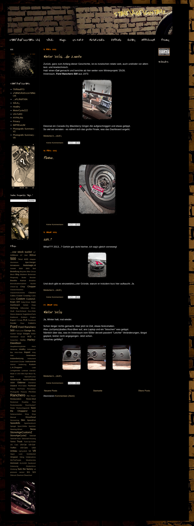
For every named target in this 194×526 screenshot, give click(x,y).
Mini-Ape (24, 374)
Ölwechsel (28, 475)
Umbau (13, 451)
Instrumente (30, 361)
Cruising (26, 296)
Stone (33, 429)
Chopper (31, 286)
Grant (23, 337)
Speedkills (15, 423)
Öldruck (13, 475)
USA (34, 448)
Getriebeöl (14, 337)
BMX (28, 268)
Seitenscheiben (16, 414)
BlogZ (63, 40)
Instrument (32, 358)
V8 (34, 450)
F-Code (19, 320)
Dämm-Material (16, 314)
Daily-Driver (25, 302)
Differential (24, 308)
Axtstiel (13, 268)
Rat (28, 396)
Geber (33, 334)
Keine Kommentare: (55, 143)
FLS (25, 320)
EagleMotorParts (29, 314)
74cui (20, 259)
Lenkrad (25, 371)
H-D (29, 336)
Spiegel (13, 426)
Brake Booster (29, 277)
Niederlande (15, 379)
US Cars (14, 445)
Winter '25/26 (52, 312)
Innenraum (31, 355)
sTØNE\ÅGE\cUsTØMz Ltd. (24, 40)
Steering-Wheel (16, 429)
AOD (26, 259)
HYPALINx (116, 40)
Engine (33, 317)
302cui (32, 255)
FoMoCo (32, 323)
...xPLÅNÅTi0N (20, 99)
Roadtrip (25, 402)
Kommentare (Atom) (65, 396)
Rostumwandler (16, 405)
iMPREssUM (148, 40)
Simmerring (14, 420)
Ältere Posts (144, 391)
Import (27, 352)
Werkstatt (14, 463)
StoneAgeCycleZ (18, 435)
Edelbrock (14, 317)
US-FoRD (78, 40)
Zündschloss (31, 466)
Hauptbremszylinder (18, 346)
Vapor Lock (16, 454)
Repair (33, 396)
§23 (34, 472)
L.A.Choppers (16, 367)
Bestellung (14, 271)
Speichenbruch (30, 423)
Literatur (32, 371)
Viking (22, 457)
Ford (13, 327)
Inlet (12, 355)
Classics (32, 292)
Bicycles (23, 271)
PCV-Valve (22, 386)
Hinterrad (13, 349)
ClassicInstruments (17, 293)
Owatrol (13, 386)
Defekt (25, 305)
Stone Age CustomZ (14, 9)
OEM (12, 382)
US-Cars (24, 448)
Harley (23, 340)
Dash (33, 302)
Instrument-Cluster (17, 362)
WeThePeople (15, 460)
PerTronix (21, 389)
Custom (20, 298)
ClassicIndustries (16, 290)
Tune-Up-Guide (30, 442)
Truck (19, 441)
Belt (34, 268)
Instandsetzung (16, 358)
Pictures (24, 392)
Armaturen (14, 265)
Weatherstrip (31, 460)
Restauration (15, 399)
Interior (13, 364)
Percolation (31, 389)
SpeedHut (31, 420)
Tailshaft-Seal (15, 439)
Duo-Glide (32, 311)
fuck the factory (25, 469)
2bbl (26, 255)
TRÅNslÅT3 (18, 89)
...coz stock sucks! (21, 251)
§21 (28, 472)
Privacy (165, 40)
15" (21, 255)
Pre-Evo (32, 392)
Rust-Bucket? (30, 405)
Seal (34, 411)
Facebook (32, 320)
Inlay (34, 352)
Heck (34, 346)
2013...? (47, 239)
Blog (17, 274)
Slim (23, 420)
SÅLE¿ (49, 40)
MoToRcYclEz (97, 40)
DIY (18, 302)
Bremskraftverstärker (18, 284)
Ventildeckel (31, 454)
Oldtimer (21, 382)
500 (13, 259)
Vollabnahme (31, 457)
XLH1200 (23, 463)
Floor (22, 323)
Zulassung (14, 466)
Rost (34, 402)
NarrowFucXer (30, 377)
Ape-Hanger (30, 262)
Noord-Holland (29, 379)
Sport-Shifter (22, 426)
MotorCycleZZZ (20, 110)
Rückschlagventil (22, 408)
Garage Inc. (30, 330)
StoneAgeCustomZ (21, 432)
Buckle (33, 284)
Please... (48, 158)
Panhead (32, 386)
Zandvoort (32, 463)
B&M (21, 268)
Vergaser (14, 457)
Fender (13, 323)
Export (13, 320)
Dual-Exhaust (21, 311)
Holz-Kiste (18, 352)
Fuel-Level (19, 331)
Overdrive (32, 383)
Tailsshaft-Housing (29, 439)
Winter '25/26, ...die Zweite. (62, 56)
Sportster (32, 426)
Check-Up (14, 287)
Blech (12, 274)
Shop (27, 414)
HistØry (131, 40)
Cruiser (19, 296)
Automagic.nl (29, 265)
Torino (13, 441)
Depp (34, 305)
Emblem (24, 317)
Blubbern (23, 274)
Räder (12, 408)
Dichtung (14, 308)
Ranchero (17, 395)
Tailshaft (32, 436)
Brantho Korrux (18, 280)
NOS (12, 377)
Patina (12, 389)
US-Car (23, 444)
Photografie (14, 392)
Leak (34, 367)
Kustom (32, 364)
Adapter (33, 259)
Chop (22, 286)
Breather (32, 281)
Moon (31, 374)
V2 (30, 451)
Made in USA (15, 374)
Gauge (19, 334)
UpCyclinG (23, 451)
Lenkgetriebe (15, 371)
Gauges (26, 333)
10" (34, 252)
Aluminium (14, 262)
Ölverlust (20, 475)
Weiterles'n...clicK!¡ (52, 136)
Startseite (97, 391)
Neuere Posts (50, 391)
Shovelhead (30, 417)
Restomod (14, 402)
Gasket (13, 334)
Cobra (13, 296)
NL (35, 374)
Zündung (13, 469)
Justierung (22, 364)
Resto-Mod (31, 399)
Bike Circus (31, 271)
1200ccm (14, 255)
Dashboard (15, 305)
